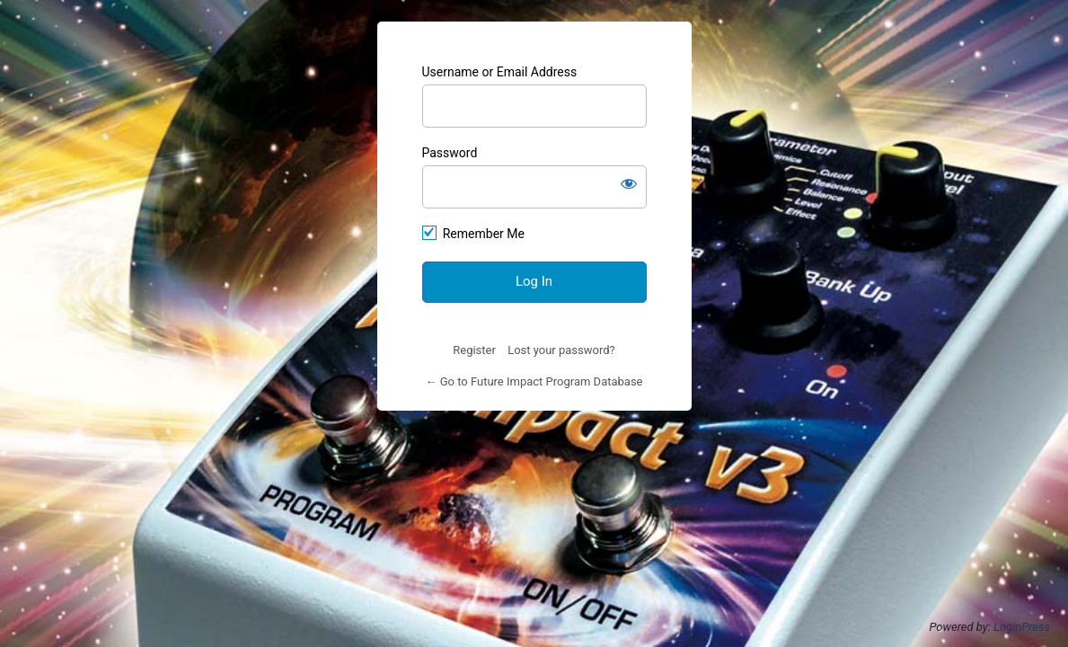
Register (474, 350)
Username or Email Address (500, 72)
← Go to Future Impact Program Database (533, 381)
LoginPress (1021, 627)
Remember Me (484, 233)
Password (450, 153)
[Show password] (629, 183)
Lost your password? (561, 350)
